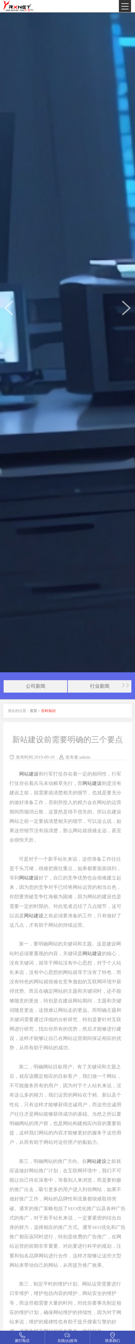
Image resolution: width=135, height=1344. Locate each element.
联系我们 (112, 1341)
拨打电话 (22, 1341)
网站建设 (29, 773)
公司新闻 (35, 686)
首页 (33, 711)
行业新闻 (99, 686)
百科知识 (48, 711)
